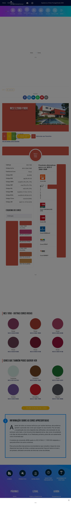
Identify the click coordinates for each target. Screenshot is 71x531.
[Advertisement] (35, 515)
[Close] (68, 500)
